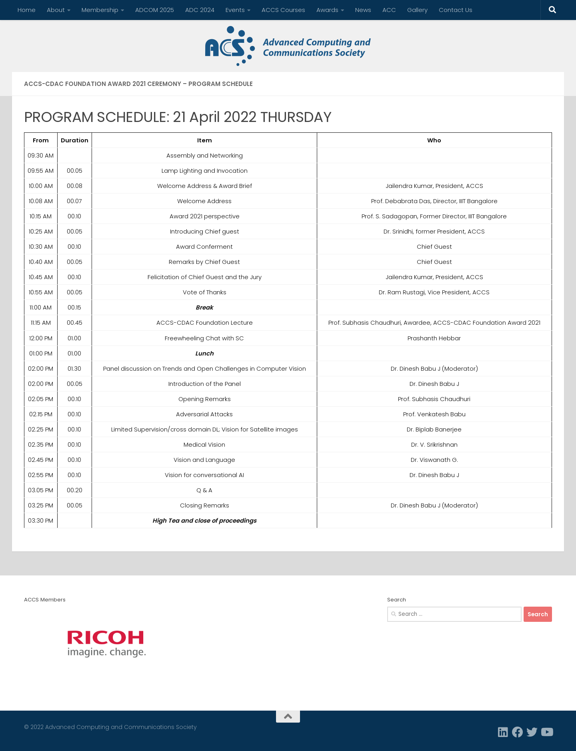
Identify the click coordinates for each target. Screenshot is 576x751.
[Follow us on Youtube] (546, 732)
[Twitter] (532, 732)
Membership (100, 10)
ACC (389, 10)
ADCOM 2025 (154, 10)
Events (235, 10)
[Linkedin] (503, 732)
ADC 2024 (199, 10)
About (56, 10)
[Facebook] (517, 732)
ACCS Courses (283, 10)
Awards (327, 10)
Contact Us (455, 10)
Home (27, 10)
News (363, 10)
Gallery (417, 10)
